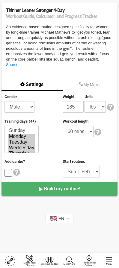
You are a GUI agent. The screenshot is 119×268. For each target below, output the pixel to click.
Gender (10, 96)
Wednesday (21, 148)
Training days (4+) (20, 121)
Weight (68, 96)
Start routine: (74, 161)
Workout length (75, 121)
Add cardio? (14, 161)
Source (12, 64)
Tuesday (21, 142)
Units (89, 96)
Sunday (21, 130)
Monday (21, 136)
